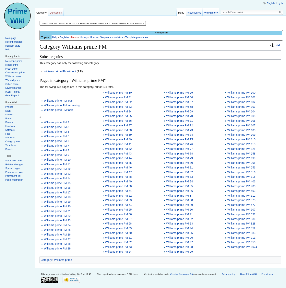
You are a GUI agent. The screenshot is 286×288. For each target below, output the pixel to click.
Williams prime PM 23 (57, 220)
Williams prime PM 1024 (242, 246)
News (74, 37)
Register (64, 37)
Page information (14, 180)
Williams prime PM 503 (241, 190)
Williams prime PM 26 (57, 234)
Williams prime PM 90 (179, 209)
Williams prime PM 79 (179, 158)
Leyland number (13, 87)
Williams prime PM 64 (118, 251)
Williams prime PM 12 (57, 169)
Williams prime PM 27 (57, 239)
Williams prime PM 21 (57, 211)
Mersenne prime (13, 61)
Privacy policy (228, 274)
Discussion (56, 12)
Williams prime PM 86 (179, 190)
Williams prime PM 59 (118, 228)
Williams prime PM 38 (118, 130)
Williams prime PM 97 (179, 242)
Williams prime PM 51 (118, 190)
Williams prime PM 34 (118, 111)
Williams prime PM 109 (241, 134)
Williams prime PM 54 (118, 204)
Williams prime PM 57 (118, 219)
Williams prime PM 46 (118, 167)
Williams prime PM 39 (118, 134)
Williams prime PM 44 (118, 158)
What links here (13, 160)
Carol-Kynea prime (15, 72)
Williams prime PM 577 (241, 204)
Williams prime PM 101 (241, 97)
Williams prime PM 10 (57, 159)
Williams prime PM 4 (56, 131)
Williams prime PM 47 (118, 172)
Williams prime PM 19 (57, 201)
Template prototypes (136, 37)
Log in (279, 3)
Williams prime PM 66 (179, 97)
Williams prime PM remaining (61, 105)
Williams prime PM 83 (179, 176)
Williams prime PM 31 (118, 97)
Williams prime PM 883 (241, 233)
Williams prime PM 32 (118, 102)
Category (46, 259)
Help (54, 37)
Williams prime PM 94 (179, 228)
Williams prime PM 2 (56, 122)
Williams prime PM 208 (241, 162)
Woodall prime (12, 80)
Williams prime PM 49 (118, 181)
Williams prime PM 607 (241, 209)
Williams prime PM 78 (179, 153)
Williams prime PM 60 (118, 233)
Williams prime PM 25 (57, 229)
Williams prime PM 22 (57, 215)
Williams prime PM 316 (241, 172)
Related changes (14, 164)
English (271, 3)
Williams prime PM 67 (179, 102)
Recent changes (13, 41)
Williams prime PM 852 (241, 228)
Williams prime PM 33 (118, 106)
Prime (8, 118)
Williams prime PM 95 (179, 233)
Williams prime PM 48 (118, 176)
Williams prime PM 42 (118, 148)
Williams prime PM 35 (118, 116)
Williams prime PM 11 (57, 164)
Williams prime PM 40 (118, 139)
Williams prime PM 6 (56, 141)
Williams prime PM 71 (179, 120)
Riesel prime (11, 64)
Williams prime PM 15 (57, 183)
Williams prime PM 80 (179, 162)
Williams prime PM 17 (57, 192)
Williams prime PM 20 (57, 206)
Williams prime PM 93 (179, 223)
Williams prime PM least (58, 100)
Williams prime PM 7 (56, 145)
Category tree (12, 141)
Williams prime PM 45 (118, 162)
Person (9, 122)
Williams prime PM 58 (118, 223)
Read (181, 12)
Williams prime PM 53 (118, 200)
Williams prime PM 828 (241, 223)
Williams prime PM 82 (179, 172)
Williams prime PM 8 (56, 150)
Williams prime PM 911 (241, 237)
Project (9, 107)
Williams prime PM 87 (179, 195)
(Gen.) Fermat (12, 91)
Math (8, 110)
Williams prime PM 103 (241, 106)
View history (211, 12)
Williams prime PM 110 (241, 139)
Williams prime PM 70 (179, 116)
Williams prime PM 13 (57, 173)
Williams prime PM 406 (241, 181)
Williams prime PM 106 (241, 120)
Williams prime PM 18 (57, 197)
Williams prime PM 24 (57, 225)
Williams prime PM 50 (118, 186)
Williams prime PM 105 (241, 116)
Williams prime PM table (58, 109)
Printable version (14, 172)
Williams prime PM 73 (179, 130)
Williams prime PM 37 (118, 125)
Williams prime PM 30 (118, 92)
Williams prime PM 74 (179, 134)
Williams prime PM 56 (118, 214)
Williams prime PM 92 (179, 219)
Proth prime (11, 68)
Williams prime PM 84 (179, 181)
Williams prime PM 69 (179, 111)
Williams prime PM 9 (56, 154)
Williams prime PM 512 (241, 195)
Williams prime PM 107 (241, 125)
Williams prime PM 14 (57, 178)
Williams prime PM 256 (241, 167)
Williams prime (63, 259)
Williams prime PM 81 (179, 167)
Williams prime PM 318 (241, 176)
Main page (10, 38)
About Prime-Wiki (248, 274)
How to (94, 37)
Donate (9, 149)
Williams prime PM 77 (179, 148)
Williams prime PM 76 (179, 144)
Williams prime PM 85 (179, 186)
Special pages (12, 168)
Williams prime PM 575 (241, 200)
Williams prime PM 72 (179, 125)
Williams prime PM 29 (57, 248)
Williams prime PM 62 (118, 242)
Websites (10, 137)
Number (9, 114)
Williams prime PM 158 (241, 153)
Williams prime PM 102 (241, 102)
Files (7, 133)
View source (194, 12)
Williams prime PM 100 (241, 92)
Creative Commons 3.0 (181, 274)
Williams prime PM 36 (118, 120)
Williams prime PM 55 (118, 209)
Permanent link (13, 176)
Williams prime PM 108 (241, 130)
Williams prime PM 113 (241, 144)
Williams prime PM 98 (179, 246)
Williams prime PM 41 (118, 144)
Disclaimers (267, 274)
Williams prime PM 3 (56, 127)
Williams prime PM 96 (179, 237)
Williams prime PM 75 (179, 139)
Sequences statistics (111, 37)
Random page (12, 45)
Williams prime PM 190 (241, 158)
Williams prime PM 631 (241, 214)
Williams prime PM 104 (241, 111)
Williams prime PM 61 (118, 237)
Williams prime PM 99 (179, 251)
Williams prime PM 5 (56, 136)
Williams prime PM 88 (179, 200)
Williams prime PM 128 (241, 148)
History (84, 37)
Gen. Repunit (12, 95)
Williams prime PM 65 (179, 92)
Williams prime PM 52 (118, 195)
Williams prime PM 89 (179, 204)
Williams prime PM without (60, 71)
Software (10, 130)
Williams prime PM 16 (57, 187)
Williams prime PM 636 (241, 219)
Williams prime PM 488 (241, 186)
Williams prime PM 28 (57, 243)
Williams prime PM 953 (241, 242)
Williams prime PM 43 (118, 153)
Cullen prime (11, 84)
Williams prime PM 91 (179, 214)
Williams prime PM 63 (118, 246)
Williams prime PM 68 (179, 106)
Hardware (10, 126)
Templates (10, 145)
